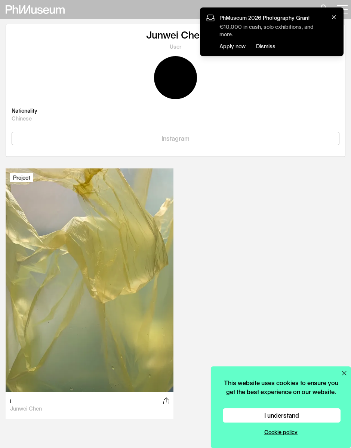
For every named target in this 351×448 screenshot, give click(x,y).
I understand (281, 415)
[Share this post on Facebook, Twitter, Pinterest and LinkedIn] (166, 400)
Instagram (175, 138)
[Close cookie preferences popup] (344, 373)
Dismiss (265, 46)
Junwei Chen (26, 408)
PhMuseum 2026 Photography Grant (264, 18)
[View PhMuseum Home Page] (35, 9)
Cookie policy (281, 432)
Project (21, 177)
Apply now (232, 46)
